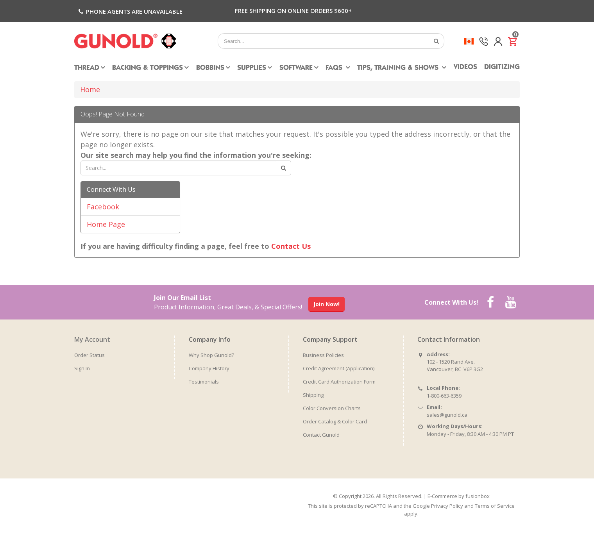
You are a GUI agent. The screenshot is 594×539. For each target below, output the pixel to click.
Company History (209, 368)
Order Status (89, 355)
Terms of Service (495, 505)
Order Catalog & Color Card (335, 421)
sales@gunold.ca (447, 414)
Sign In (82, 368)
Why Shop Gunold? (211, 355)
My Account (92, 339)
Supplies (251, 68)
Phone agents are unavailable (129, 11)
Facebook (103, 206)
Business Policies (323, 355)
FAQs (335, 68)
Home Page (106, 224)
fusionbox (477, 496)
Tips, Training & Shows (398, 68)
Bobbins (210, 68)
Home (90, 89)
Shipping (313, 394)
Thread (86, 68)
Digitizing (502, 67)
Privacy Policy (447, 505)
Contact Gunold (321, 434)
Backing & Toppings (147, 68)
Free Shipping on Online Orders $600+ (293, 10)
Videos (465, 67)
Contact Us (291, 246)
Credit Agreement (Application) (338, 368)
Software (296, 68)
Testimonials (204, 381)
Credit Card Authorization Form (339, 381)
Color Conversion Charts (332, 408)
